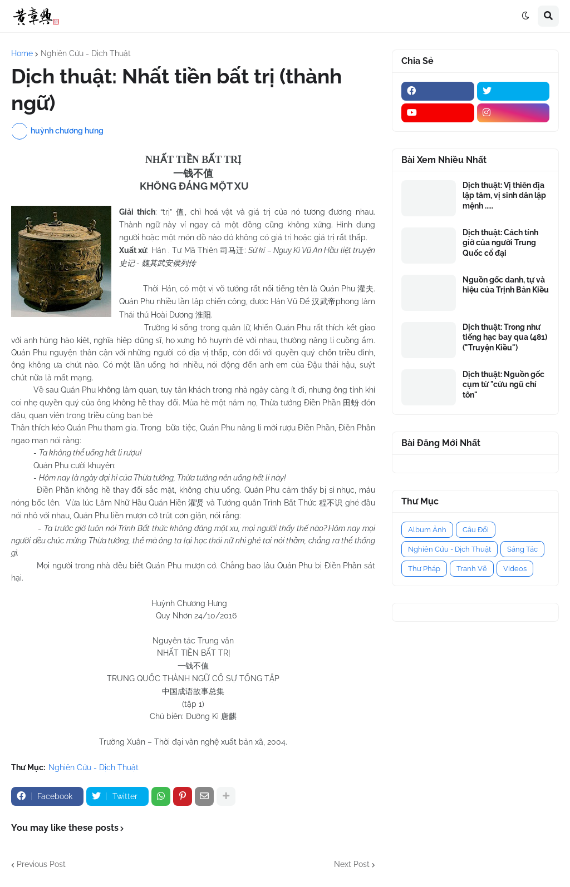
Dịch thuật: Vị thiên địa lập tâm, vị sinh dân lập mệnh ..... (504, 195)
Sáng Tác (522, 549)
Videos (515, 568)
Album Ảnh (427, 530)
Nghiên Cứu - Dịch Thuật (86, 53)
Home (22, 53)
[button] (525, 16)
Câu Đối (476, 530)
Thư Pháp (424, 568)
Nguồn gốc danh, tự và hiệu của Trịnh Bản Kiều (506, 284)
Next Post (352, 864)
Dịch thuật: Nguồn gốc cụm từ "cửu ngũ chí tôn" (503, 384)
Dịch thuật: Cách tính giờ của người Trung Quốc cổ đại (500, 242)
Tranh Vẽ (471, 568)
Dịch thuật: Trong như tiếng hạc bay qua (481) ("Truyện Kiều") (505, 337)
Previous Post (41, 864)
